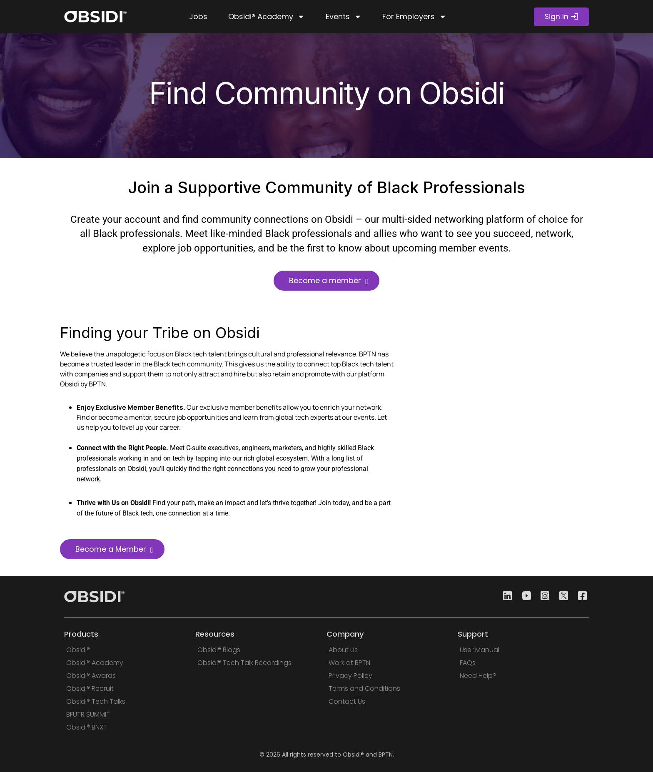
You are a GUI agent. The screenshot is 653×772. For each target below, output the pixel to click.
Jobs (198, 16)
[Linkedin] (505, 596)
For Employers (414, 17)
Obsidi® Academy (266, 17)
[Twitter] (561, 596)
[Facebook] (580, 596)
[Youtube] (524, 596)
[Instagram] (542, 596)
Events (343, 17)
